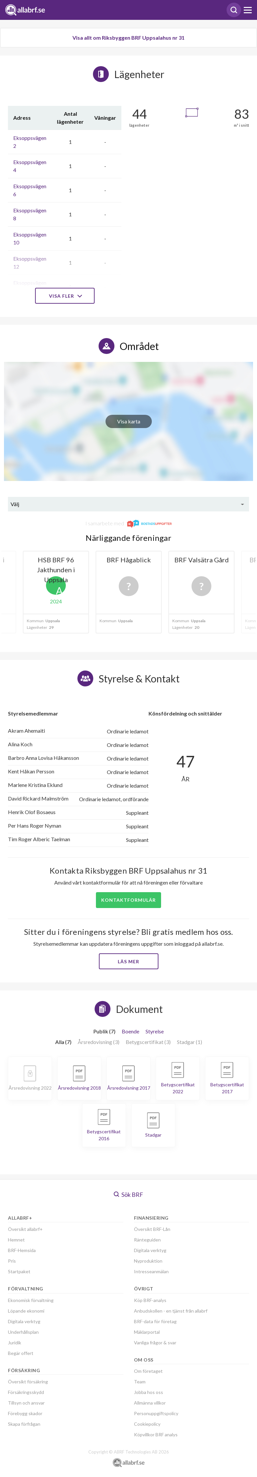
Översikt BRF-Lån (152, 1229)
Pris (12, 1261)
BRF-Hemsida (22, 1250)
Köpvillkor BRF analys (156, 1434)
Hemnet (16, 1239)
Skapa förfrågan (24, 1424)
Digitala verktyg (24, 1321)
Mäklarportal (147, 1332)
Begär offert (20, 1353)
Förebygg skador (25, 1413)
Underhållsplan (23, 1332)
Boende (130, 1031)
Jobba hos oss (148, 1392)
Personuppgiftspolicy (156, 1413)
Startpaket (19, 1271)
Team (140, 1381)
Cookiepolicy (147, 1424)
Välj (15, 504)
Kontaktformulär (128, 900)
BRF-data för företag (155, 1321)
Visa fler (65, 296)
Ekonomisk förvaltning (31, 1300)
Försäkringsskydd (26, 1392)
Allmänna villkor (150, 1403)
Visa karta (128, 421)
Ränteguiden (147, 1239)
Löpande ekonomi (26, 1311)
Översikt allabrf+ (25, 1229)
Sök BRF (128, 1194)
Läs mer (128, 961)
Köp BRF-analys (150, 1300)
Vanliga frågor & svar (155, 1342)
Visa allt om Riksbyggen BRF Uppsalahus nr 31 (128, 37)
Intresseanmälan (151, 1271)
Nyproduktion (148, 1261)
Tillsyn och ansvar (26, 1403)
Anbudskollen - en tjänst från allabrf (170, 1311)
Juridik (14, 1342)
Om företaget (148, 1371)
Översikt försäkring (28, 1381)
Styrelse (155, 1031)
